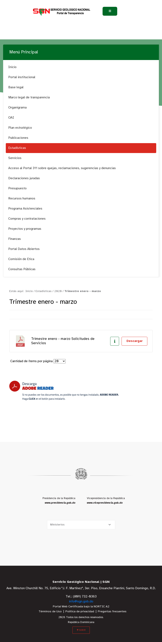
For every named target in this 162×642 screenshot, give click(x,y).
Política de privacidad (79, 611)
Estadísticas (17, 148)
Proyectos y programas (24, 229)
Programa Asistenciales (25, 208)
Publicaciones (18, 138)
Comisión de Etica (21, 259)
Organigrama (17, 107)
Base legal (16, 87)
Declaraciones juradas (24, 178)
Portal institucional (21, 77)
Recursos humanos (21, 198)
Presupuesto (17, 188)
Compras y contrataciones (27, 218)
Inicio (12, 67)
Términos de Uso (50, 611)
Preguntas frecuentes (112, 611)
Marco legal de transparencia (29, 97)
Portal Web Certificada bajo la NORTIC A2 (81, 606)
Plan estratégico (20, 128)
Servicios (14, 158)
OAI (11, 117)
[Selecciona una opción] (81, 524)
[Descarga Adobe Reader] (64, 390)
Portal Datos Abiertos (24, 249)
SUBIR (81, 630)
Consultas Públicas (21, 269)
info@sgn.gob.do (81, 601)
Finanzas (14, 239)
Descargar (135, 341)
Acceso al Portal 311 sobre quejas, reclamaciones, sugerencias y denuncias (62, 168)
